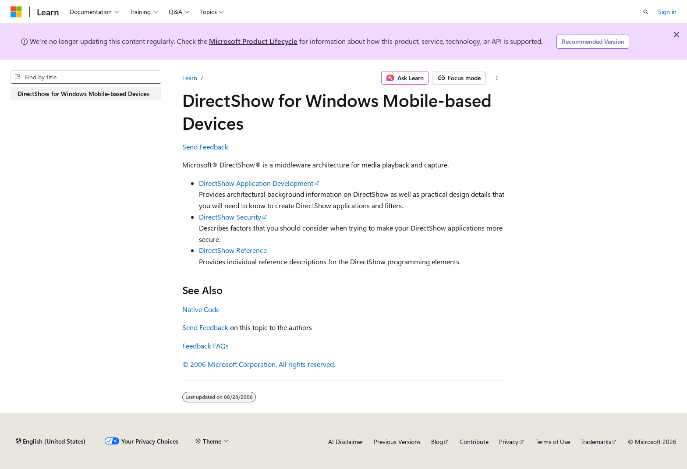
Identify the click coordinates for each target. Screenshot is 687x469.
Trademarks (596, 441)
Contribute (474, 441)
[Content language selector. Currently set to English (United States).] (51, 441)
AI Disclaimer (345, 441)
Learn (189, 78)
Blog (437, 441)
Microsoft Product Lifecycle (253, 41)
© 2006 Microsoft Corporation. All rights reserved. (258, 364)
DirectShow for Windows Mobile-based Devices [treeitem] (83, 93)
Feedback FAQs (205, 345)
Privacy (508, 441)
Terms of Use (552, 441)
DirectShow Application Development (256, 183)
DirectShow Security (230, 216)
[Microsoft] (16, 12)
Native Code (201, 309)
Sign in (667, 11)
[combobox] (86, 77)
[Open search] (646, 12)
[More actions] (497, 78)
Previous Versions (397, 441)
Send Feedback (205, 146)
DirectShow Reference (233, 250)
